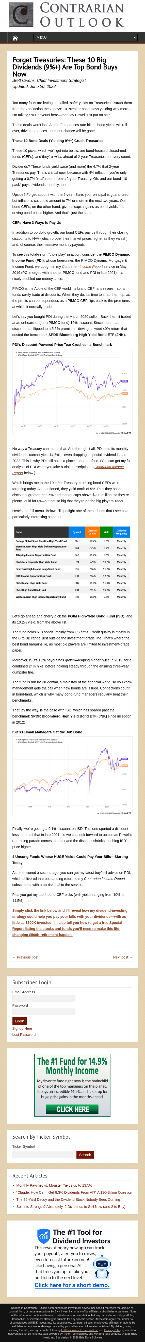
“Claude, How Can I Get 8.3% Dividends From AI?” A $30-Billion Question (74, 1192)
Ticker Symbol (23, 1146)
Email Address (23, 992)
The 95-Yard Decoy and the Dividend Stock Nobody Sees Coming (68, 1199)
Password (20, 1005)
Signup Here (22, 1028)
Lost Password (24, 1035)
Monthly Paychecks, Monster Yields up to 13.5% (54, 1185)
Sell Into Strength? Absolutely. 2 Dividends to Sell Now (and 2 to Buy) (71, 1207)
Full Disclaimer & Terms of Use (79, 1330)
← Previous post (25, 957)
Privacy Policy (112, 1330)
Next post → (123, 957)
